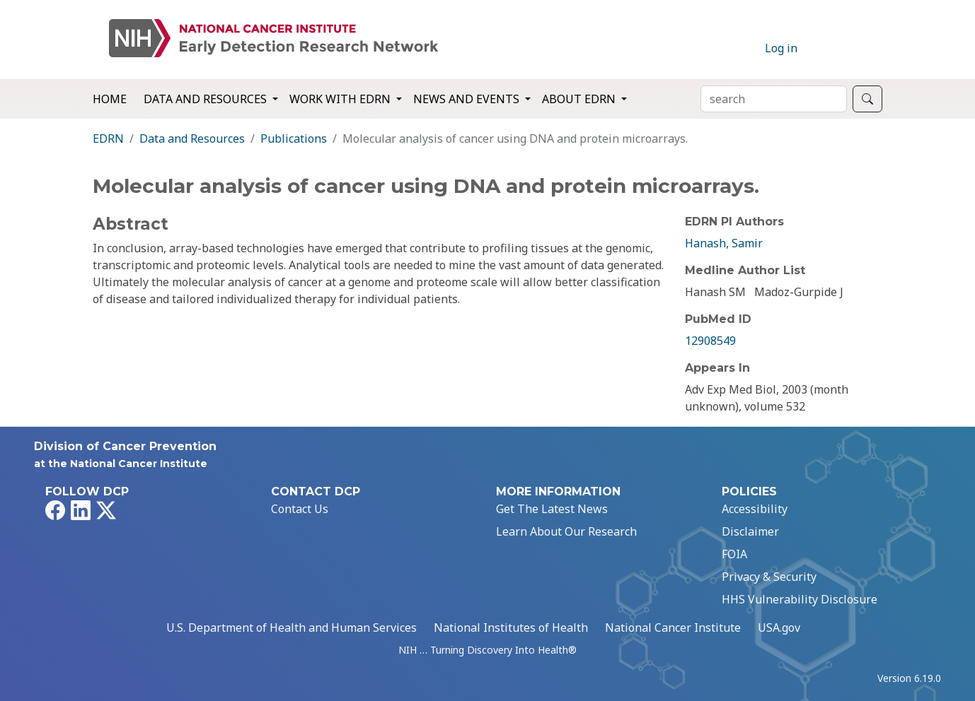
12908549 (710, 340)
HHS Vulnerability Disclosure (799, 599)
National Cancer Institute (673, 627)
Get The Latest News (552, 509)
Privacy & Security (769, 576)
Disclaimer (750, 531)
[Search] (773, 99)
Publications (293, 138)
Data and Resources (192, 138)
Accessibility (755, 509)
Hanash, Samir (724, 243)
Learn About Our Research (566, 531)
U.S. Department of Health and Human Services (291, 627)
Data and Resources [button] (207, 99)
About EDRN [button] (580, 99)
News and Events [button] (467, 99)
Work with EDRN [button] (341, 99)
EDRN (108, 138)
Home (110, 99)
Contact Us (299, 509)
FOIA (734, 554)
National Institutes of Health (511, 627)
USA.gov (779, 627)
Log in (781, 48)
